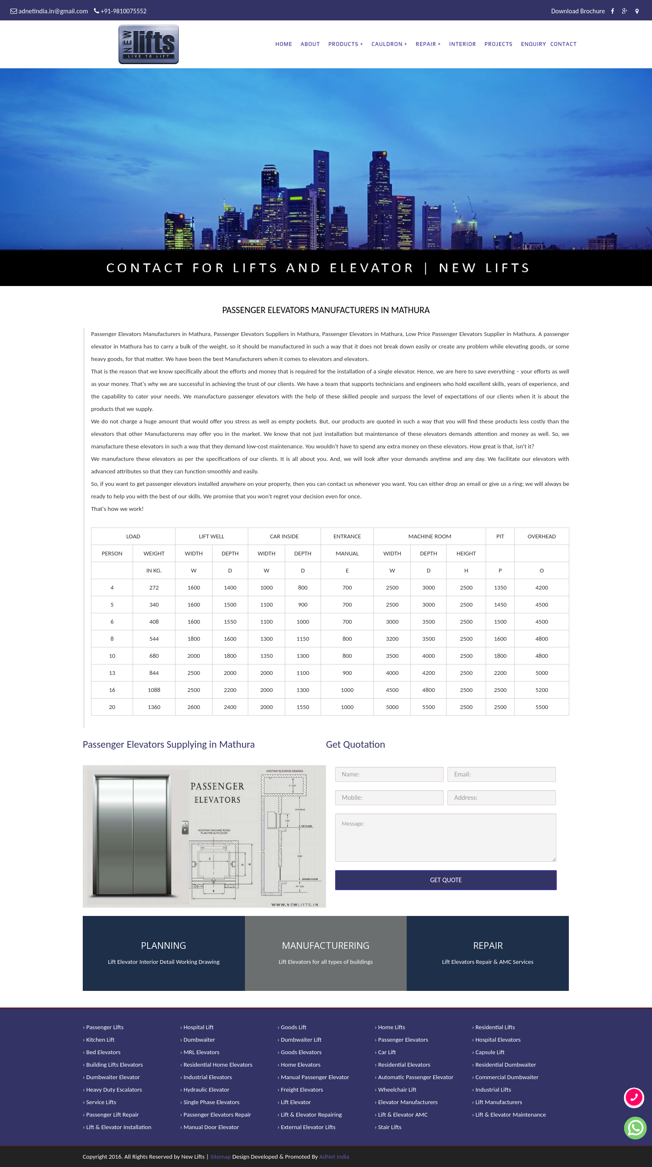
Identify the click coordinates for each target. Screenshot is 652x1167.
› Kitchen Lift (99, 1039)
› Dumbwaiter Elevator (111, 1077)
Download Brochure (578, 11)
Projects (498, 44)
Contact (564, 44)
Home (283, 44)
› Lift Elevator (294, 1102)
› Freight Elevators (300, 1089)
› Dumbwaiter (197, 1039)
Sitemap (220, 1156)
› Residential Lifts (493, 1027)
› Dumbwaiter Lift (299, 1039)
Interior (463, 44)
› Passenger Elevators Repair (215, 1114)
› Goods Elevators (299, 1052)
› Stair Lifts (388, 1127)
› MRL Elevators (200, 1052)
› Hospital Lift (197, 1027)
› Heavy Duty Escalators (112, 1089)
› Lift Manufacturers (497, 1102)
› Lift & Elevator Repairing (309, 1114)
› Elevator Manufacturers (406, 1102)
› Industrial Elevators (206, 1077)
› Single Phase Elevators (210, 1102)
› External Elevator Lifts (306, 1127)
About (310, 44)
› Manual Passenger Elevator (313, 1077)
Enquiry (533, 44)
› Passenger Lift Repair (111, 1114)
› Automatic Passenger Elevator (414, 1077)
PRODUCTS (343, 44)
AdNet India (334, 1156)
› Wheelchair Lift (396, 1089)
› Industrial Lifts (491, 1089)
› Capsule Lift (488, 1052)
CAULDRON (387, 44)
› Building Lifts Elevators (113, 1064)
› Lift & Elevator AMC (401, 1114)
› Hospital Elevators (496, 1039)
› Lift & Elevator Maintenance (509, 1114)
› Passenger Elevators (401, 1039)
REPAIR (426, 44)
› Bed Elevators (102, 1052)
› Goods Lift (291, 1027)
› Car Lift (385, 1052)
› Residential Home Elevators (216, 1064)
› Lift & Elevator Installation (117, 1127)
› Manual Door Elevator (209, 1127)
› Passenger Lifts (103, 1027)
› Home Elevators (299, 1064)
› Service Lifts (99, 1102)
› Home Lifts (390, 1027)
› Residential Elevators (402, 1064)
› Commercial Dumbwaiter (505, 1077)
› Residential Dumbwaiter (504, 1064)
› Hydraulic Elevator (205, 1089)
